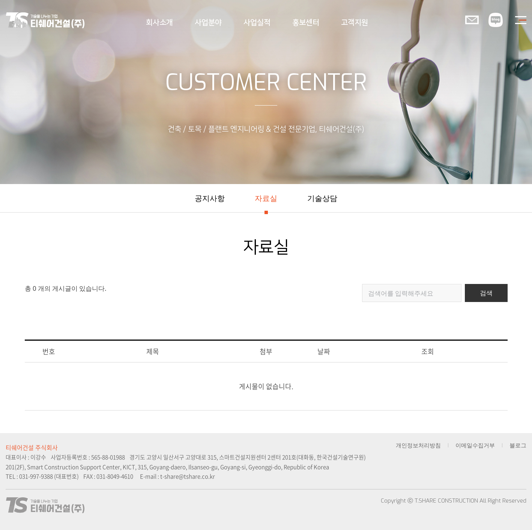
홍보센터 (305, 22)
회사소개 (159, 22)
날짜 (323, 351)
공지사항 (210, 198)
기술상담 (322, 198)
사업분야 (208, 22)
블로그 (517, 445)
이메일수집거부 (475, 445)
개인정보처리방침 (418, 445)
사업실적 (257, 22)
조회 (427, 351)
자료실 (266, 198)
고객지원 (354, 22)
